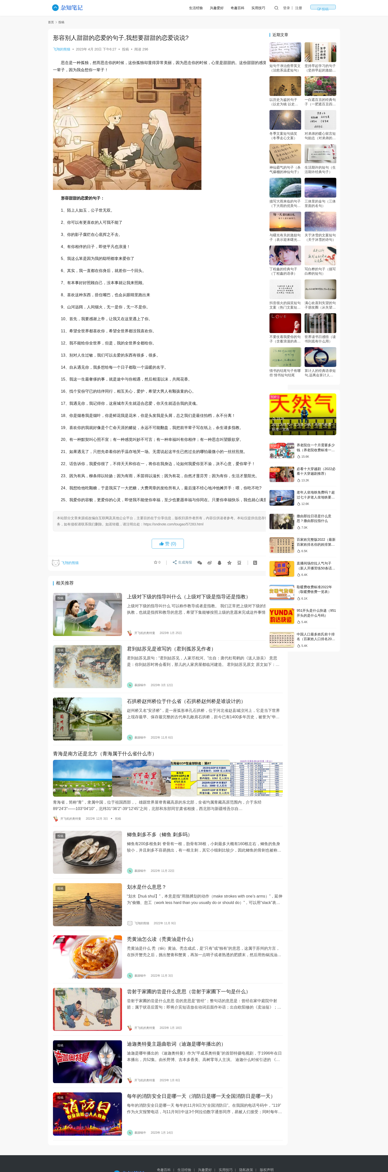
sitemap (234, 1157)
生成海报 (181, 585)
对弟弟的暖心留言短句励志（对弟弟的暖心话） (320, 136)
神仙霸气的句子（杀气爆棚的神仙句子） (285, 169)
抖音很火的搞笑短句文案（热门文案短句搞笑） (285, 305)
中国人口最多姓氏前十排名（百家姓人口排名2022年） (316, 639)
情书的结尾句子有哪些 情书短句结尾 (285, 373)
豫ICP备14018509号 (257, 1157)
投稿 (331, 8)
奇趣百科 (254, 8)
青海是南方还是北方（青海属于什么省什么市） (105, 763)
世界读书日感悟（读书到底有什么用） (320, 339)
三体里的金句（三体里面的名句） (320, 203)
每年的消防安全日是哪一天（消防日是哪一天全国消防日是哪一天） (185, 1083)
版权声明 (267, 1149)
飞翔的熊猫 (61, 49)
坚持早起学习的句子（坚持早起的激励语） (320, 68)
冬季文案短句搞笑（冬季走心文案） (283, 136)
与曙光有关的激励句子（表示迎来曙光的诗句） (285, 237)
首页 (51, 22)
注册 (315, 8)
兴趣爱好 (233, 8)
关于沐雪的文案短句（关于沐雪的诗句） (320, 237)
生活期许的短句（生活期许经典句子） (320, 169)
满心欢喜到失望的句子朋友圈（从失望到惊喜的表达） (320, 305)
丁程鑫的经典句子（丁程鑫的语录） (283, 271)
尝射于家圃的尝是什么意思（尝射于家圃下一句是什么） (180, 983)
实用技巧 (275, 8)
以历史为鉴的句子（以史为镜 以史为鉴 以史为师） (283, 102)
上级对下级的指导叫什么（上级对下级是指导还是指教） (180, 618)
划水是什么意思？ (138, 886)
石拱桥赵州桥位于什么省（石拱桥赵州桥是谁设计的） (178, 714)
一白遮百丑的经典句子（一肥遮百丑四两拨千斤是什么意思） (320, 102)
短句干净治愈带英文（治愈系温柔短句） (285, 68)
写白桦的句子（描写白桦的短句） (320, 271)
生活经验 (212, 8)
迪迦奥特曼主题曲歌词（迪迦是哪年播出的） (168, 1031)
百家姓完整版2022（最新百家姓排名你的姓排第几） (316, 544)
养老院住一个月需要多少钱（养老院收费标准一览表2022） (316, 450)
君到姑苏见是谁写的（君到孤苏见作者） (163, 666)
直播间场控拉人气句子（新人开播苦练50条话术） (314, 568)
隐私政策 (246, 1149)
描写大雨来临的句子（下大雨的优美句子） (285, 203)
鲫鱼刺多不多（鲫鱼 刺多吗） (152, 838)
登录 (302, 8)
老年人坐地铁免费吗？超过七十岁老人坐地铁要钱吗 (316, 497)
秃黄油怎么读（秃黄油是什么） (153, 935)
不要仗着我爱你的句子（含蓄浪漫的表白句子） (285, 339)
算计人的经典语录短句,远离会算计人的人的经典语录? (320, 373)
